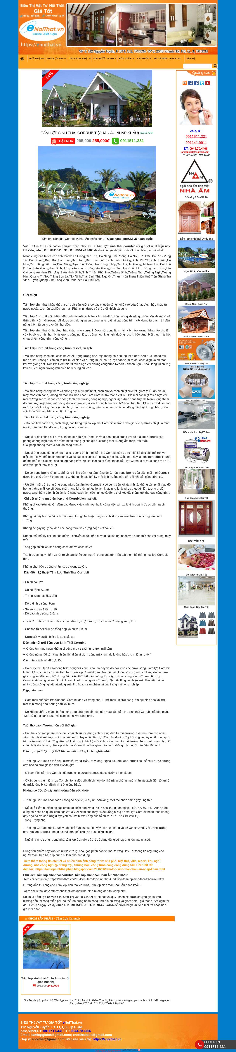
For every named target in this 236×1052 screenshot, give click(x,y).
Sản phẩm (144, 59)
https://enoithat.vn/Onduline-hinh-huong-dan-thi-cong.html (88, 891)
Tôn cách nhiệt (80, 59)
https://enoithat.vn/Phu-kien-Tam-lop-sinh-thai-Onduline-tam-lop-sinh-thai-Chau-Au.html (107, 879)
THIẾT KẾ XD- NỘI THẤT (196, 155)
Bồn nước (127, 59)
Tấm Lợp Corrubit (68, 918)
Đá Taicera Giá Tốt (196, 574)
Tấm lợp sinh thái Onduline (196, 238)
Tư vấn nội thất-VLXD (167, 58)
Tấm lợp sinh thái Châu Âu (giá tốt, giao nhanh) (45, 980)
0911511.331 (128, 140)
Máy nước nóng (105, 59)
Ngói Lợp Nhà (56, 59)
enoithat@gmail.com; (49, 1039)
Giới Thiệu (37, 59)
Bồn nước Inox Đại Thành (196, 432)
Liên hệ (190, 58)
